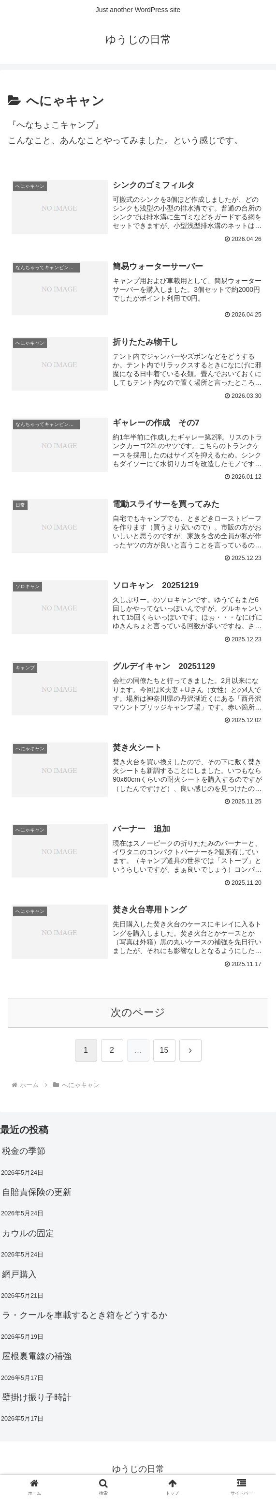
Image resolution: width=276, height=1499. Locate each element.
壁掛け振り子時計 (37, 1399)
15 (164, 1052)
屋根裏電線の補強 (37, 1358)
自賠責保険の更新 (37, 1194)
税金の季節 (23, 1153)
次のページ (138, 1014)
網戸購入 (19, 1276)
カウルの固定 (28, 1235)
